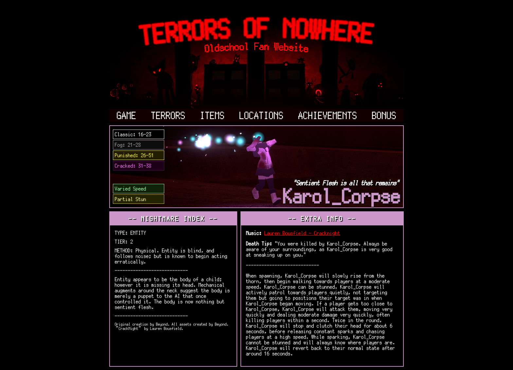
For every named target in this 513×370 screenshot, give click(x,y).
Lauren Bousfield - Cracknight (302, 233)
